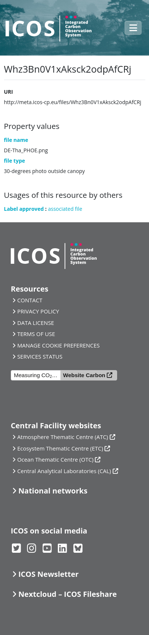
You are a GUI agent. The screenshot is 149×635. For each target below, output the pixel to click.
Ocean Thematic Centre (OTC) (55, 459)
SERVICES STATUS (39, 356)
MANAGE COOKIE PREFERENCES (58, 345)
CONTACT (29, 300)
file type (14, 160)
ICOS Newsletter (48, 574)
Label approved (24, 208)
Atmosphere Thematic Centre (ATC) (62, 436)
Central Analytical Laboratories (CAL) (64, 471)
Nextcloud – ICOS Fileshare (67, 594)
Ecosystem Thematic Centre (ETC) (60, 448)
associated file (65, 208)
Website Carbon (84, 375)
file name (16, 139)
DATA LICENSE (35, 322)
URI (8, 91)
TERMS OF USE (36, 334)
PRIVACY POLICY (38, 311)
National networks (52, 491)
